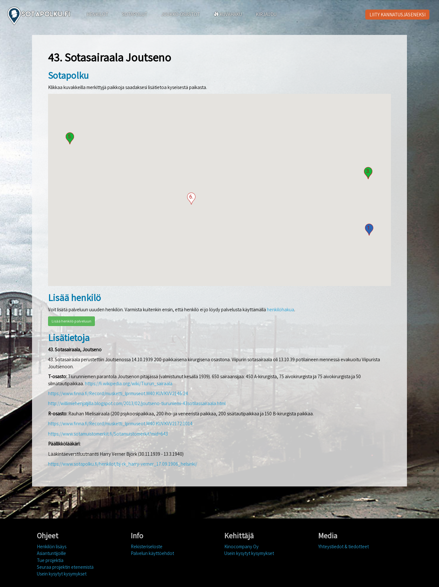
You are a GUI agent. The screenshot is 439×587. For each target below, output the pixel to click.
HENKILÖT (97, 14)
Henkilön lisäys (51, 546)
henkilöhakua (280, 309)
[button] (369, 230)
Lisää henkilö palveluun (71, 321)
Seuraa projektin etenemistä (65, 567)
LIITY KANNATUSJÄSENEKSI (397, 15)
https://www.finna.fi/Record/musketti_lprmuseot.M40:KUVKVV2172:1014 (120, 423)
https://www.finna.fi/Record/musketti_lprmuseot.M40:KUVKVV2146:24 (118, 393)
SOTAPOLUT (134, 14)
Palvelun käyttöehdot (152, 553)
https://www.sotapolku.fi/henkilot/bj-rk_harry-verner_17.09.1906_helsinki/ (122, 464)
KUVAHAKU (228, 14)
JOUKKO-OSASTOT (180, 14)
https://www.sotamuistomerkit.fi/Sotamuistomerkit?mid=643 (108, 434)
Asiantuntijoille (51, 553)
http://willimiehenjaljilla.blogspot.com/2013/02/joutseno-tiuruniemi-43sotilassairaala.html (137, 403)
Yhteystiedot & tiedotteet (343, 546)
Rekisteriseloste (146, 546)
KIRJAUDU (266, 14)
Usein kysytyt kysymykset (62, 574)
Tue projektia (50, 560)
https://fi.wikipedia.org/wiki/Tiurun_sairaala (128, 383)
